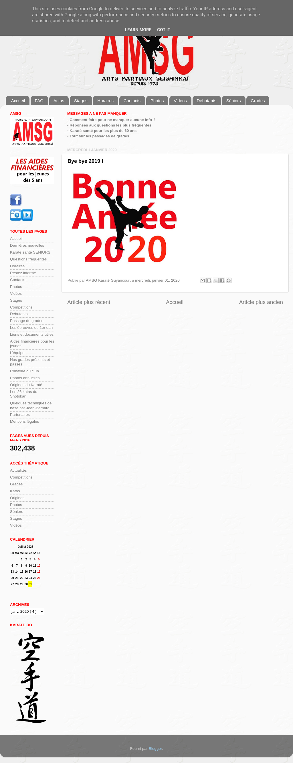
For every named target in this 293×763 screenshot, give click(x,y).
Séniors (233, 100)
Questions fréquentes (28, 259)
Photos (157, 100)
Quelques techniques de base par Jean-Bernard (31, 405)
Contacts (132, 100)
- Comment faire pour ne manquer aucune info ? (111, 120)
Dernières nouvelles (27, 245)
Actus (59, 100)
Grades (258, 100)
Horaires (105, 100)
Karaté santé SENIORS (30, 252)
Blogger (155, 748)
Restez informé (23, 273)
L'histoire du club (24, 371)
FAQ (39, 100)
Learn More (138, 29)
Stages (81, 100)
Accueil (18, 100)
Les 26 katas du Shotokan (23, 394)
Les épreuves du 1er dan (31, 327)
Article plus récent (88, 302)
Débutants (206, 100)
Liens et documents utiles (32, 334)
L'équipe (17, 353)
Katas (15, 491)
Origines (17, 498)
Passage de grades (26, 321)
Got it (163, 29)
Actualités (18, 470)
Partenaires (20, 414)
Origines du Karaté (26, 385)
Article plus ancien (261, 302)
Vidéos (180, 100)
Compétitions (21, 307)
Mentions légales (24, 421)
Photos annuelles (25, 378)
